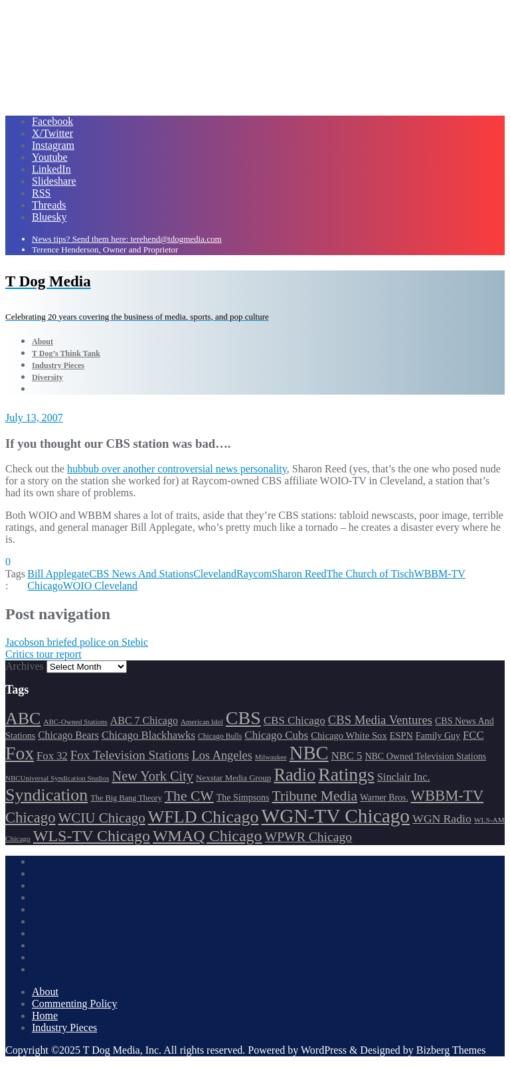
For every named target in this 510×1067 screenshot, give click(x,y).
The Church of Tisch (370, 573)
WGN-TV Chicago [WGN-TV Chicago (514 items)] (336, 815)
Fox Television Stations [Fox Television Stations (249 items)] (129, 755)
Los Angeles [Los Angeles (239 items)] (222, 755)
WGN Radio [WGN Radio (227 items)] (441, 818)
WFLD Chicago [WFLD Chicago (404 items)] (203, 816)
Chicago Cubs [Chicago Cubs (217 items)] (276, 735)
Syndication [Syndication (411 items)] (46, 795)
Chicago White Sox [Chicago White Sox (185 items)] (349, 735)
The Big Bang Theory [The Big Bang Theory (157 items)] (126, 798)
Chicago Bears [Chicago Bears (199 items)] (68, 735)
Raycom (254, 573)
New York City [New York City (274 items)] (152, 776)
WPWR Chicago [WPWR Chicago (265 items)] (309, 836)
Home (45, 1015)
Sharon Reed (299, 573)
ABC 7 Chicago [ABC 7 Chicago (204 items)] (144, 720)
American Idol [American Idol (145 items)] (202, 722)
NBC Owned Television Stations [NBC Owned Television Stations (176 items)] (425, 756)
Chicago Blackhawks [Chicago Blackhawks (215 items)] (148, 735)
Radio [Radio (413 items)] (294, 775)
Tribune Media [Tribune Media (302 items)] (315, 796)
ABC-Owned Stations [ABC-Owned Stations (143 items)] (75, 722)
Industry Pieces (64, 1027)
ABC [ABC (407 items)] (23, 718)
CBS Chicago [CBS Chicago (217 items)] (294, 720)
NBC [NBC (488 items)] (309, 752)
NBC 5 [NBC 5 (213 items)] (347, 755)
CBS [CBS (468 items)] (243, 718)
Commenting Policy (74, 1003)
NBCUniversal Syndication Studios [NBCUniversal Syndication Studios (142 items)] (57, 778)
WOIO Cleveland (100, 585)
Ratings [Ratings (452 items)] (346, 774)
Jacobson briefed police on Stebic (76, 642)
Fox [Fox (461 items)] (19, 753)
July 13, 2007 (34, 417)
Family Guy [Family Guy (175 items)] (438, 736)
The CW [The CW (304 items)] (189, 796)
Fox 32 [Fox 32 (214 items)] (52, 755)
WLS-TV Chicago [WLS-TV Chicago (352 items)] (91, 835)
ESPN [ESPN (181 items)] (401, 735)
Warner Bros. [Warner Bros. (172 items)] (384, 798)
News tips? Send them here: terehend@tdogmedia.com (127, 239)
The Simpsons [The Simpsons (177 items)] (243, 798)
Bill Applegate (58, 573)
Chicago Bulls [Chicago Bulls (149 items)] (220, 736)
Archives (24, 666)
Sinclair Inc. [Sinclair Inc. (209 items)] (403, 777)
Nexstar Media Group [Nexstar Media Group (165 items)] (233, 778)
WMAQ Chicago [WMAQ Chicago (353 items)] (207, 835)
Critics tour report (43, 654)
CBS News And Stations (141, 573)
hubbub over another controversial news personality (177, 468)
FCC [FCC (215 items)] (473, 735)
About (45, 991)
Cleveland (214, 573)
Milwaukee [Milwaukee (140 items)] (271, 757)
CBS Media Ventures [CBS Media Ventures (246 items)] (380, 720)
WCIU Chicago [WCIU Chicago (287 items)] (101, 818)
